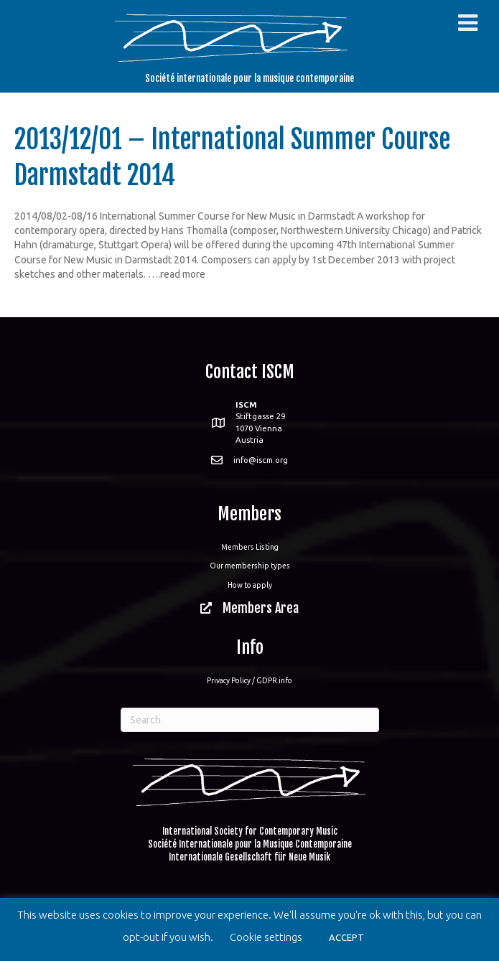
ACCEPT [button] (346, 937)
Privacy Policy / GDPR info (249, 680)
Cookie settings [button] (266, 937)
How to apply (250, 585)
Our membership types (250, 565)
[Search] (250, 720)
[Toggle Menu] (468, 23)
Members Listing (250, 547)
